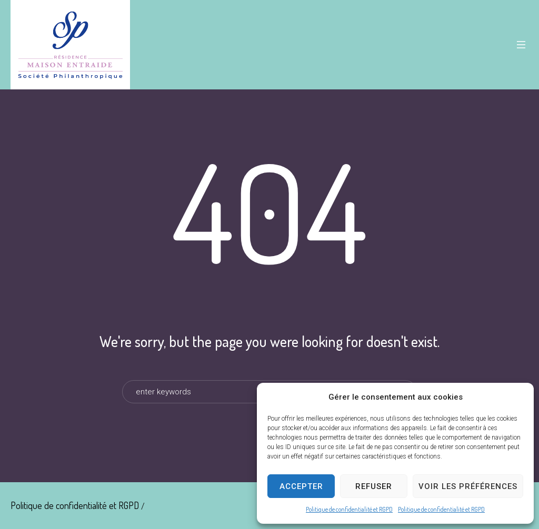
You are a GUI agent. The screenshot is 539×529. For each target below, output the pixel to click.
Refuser (373, 486)
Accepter (301, 486)
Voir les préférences (467, 486)
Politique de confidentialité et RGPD (349, 509)
